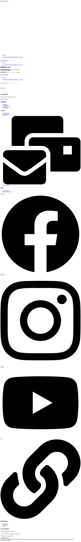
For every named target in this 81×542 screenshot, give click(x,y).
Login (2, 74)
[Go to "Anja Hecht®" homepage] (23, 52)
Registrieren (5, 74)
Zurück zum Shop (4, 99)
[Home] (4, 55)
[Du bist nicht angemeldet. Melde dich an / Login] (13, 57)
